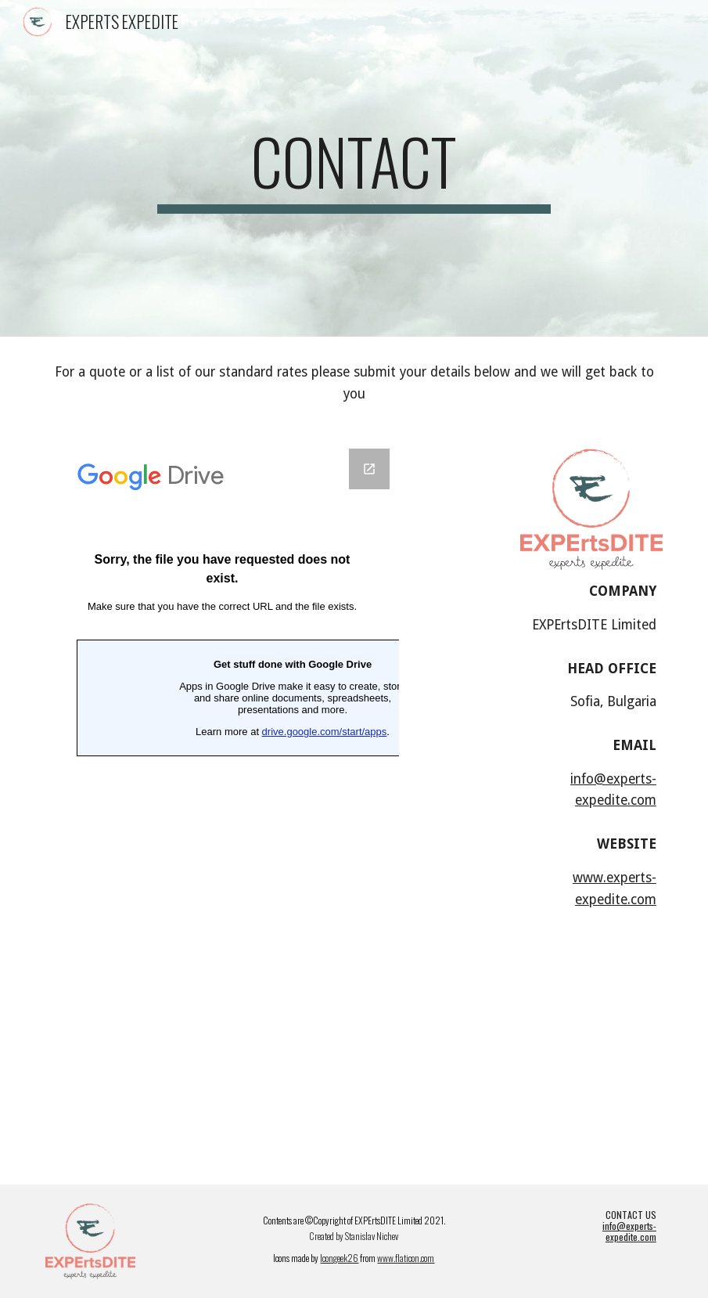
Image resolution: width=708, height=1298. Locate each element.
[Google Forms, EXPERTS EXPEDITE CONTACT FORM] (222, 781)
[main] (354, 168)
